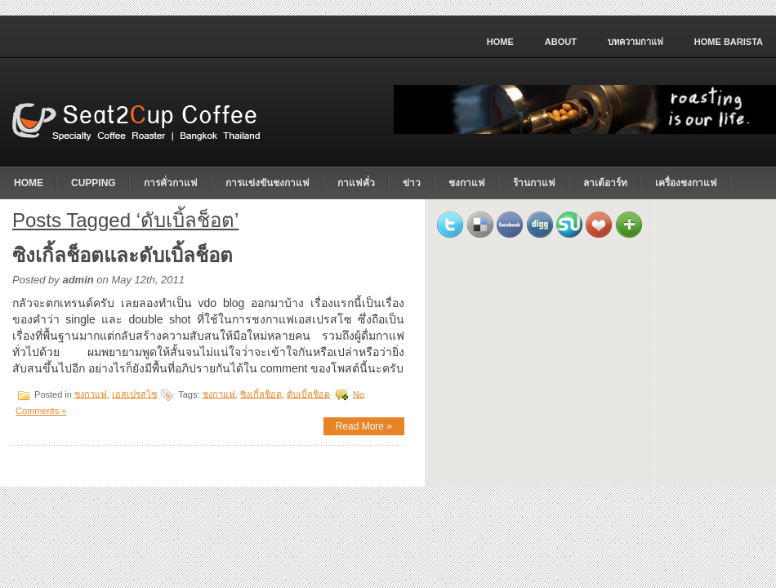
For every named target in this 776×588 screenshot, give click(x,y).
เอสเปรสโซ (134, 394)
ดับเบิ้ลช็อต (308, 394)
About (561, 42)
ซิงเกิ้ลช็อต (261, 394)
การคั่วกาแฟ (171, 183)
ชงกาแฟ (466, 183)
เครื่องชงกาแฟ (686, 183)
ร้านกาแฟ (534, 183)
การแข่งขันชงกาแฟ (267, 183)
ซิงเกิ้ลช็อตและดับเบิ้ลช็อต (122, 255)
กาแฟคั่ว (356, 183)
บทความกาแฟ (635, 42)
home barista (728, 42)
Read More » (364, 426)
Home (500, 42)
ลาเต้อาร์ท (605, 183)
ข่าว (412, 183)
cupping (93, 183)
